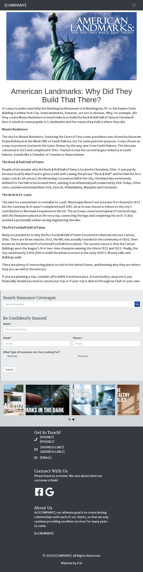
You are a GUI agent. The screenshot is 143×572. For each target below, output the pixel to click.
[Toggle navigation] (134, 5)
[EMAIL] (45, 457)
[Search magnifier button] (137, 304)
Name (7, 323)
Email (7, 338)
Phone (78, 338)
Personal (80, 356)
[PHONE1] (47, 437)
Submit (9, 369)
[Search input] (70, 304)
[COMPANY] (15, 5)
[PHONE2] (47, 441)
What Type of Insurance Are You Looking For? (31, 352)
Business (10, 356)
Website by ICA (71, 563)
